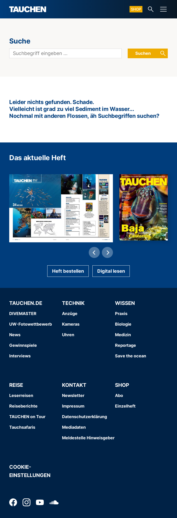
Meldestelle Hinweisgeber (88, 437)
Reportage (125, 345)
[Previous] (94, 252)
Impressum (73, 406)
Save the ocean (130, 355)
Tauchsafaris (22, 427)
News (15, 334)
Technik (73, 303)
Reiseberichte (23, 406)
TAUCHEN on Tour (27, 416)
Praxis (121, 313)
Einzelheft (125, 406)
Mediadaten (74, 427)
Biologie (123, 324)
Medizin (123, 334)
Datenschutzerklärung (84, 416)
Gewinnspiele (23, 345)
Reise (16, 385)
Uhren (68, 334)
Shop (136, 9)
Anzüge (69, 313)
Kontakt (74, 385)
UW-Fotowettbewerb (30, 324)
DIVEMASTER (22, 313)
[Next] (107, 252)
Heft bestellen (68, 271)
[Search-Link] (150, 9)
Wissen (125, 303)
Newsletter (73, 395)
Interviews (20, 355)
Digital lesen (111, 271)
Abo (119, 395)
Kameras (71, 324)
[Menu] (163, 9)
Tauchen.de (25, 303)
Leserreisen (21, 395)
